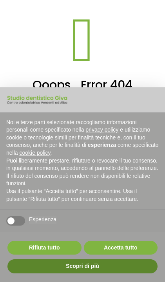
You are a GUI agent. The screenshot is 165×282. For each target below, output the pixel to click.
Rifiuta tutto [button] (44, 247)
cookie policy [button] (34, 153)
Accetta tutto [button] (121, 247)
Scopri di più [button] (82, 266)
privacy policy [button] (101, 130)
